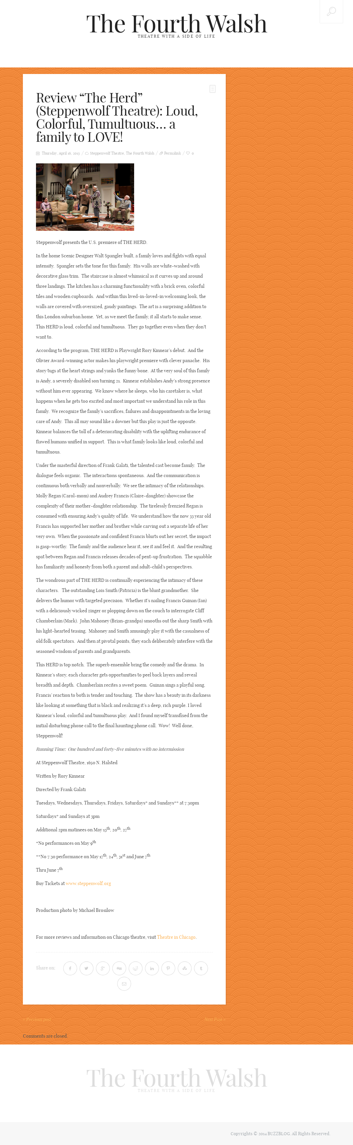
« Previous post (37, 1019)
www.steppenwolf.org (88, 883)
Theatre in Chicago (176, 937)
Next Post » (215, 1019)
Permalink (172, 153)
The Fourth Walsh (176, 24)
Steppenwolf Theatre (107, 153)
